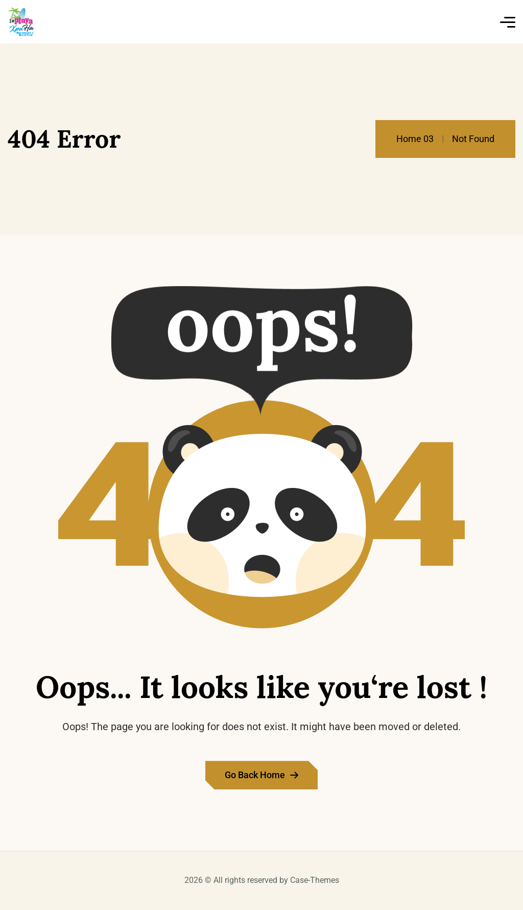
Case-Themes (314, 880)
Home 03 (415, 138)
